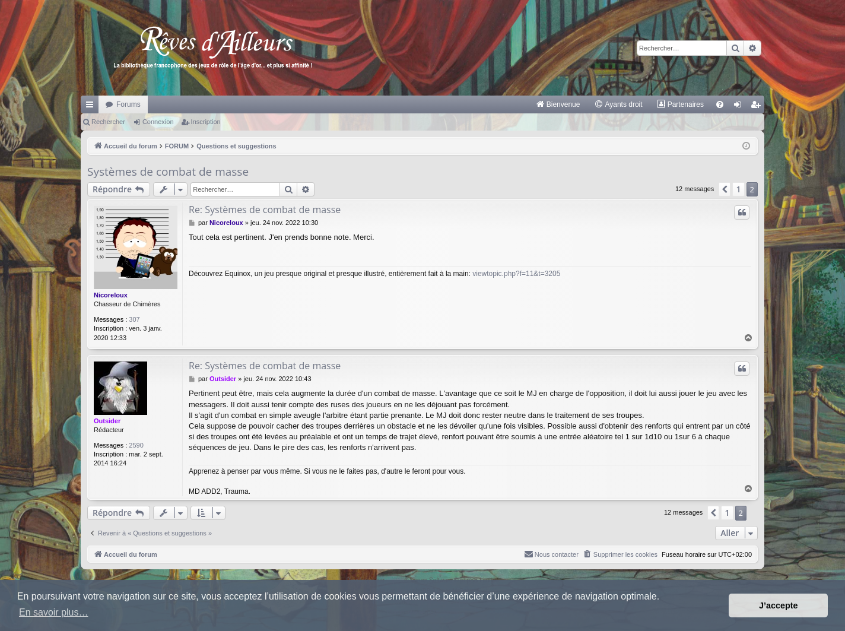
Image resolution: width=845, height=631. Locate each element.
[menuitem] (558, 104)
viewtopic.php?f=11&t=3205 (516, 273)
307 (134, 319)
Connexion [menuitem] (740, 106)
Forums (128, 104)
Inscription (206, 121)
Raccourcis (92, 106)
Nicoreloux (111, 295)
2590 (136, 445)
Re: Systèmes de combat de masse (265, 209)
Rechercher (108, 121)
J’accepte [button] (778, 605)
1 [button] (738, 189)
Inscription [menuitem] (758, 106)
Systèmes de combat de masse (168, 171)
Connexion (158, 121)
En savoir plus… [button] (53, 612)
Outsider (107, 420)
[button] (724, 189)
